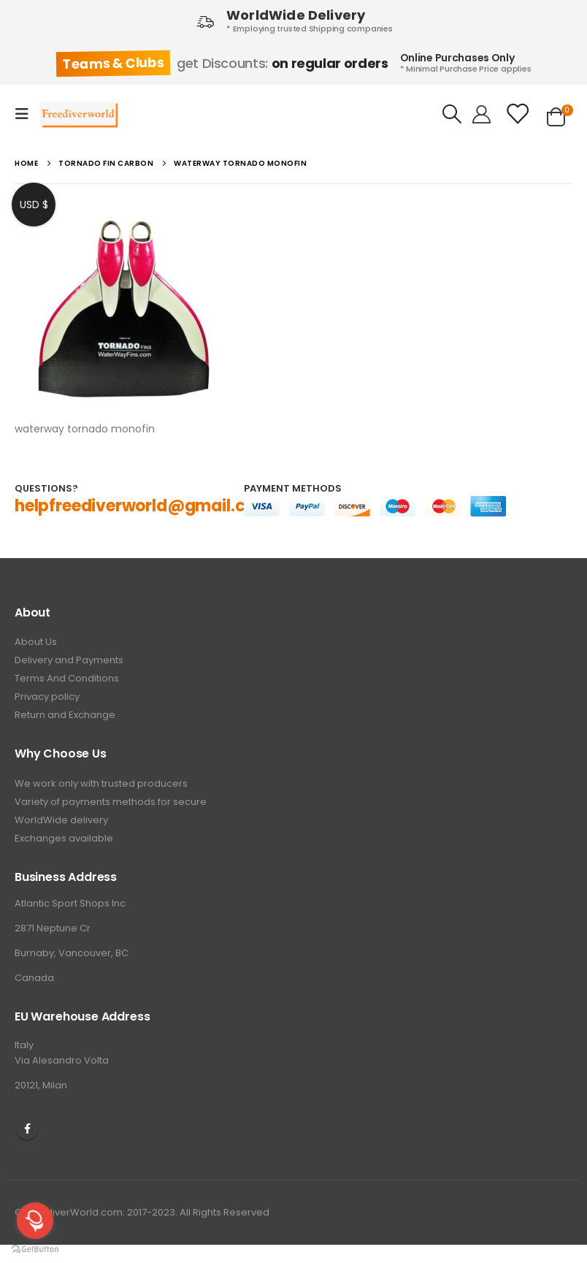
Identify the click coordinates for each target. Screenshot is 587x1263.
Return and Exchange (65, 715)
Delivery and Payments (69, 660)
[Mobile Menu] (26, 114)
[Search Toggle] (452, 113)
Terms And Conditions (67, 678)
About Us (36, 642)
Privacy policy (47, 696)
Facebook (27, 1129)
